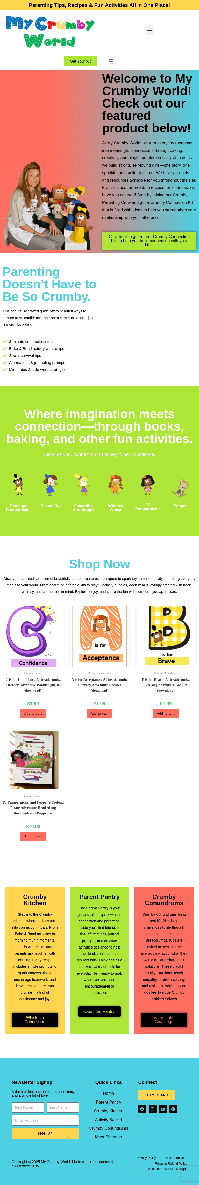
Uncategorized (33, 673)
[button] (149, 30)
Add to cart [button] (33, 713)
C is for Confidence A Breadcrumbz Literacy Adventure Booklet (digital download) (33, 685)
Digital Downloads (99, 673)
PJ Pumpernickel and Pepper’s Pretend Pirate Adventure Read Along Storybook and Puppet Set (33, 807)
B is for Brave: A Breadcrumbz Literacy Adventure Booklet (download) (166, 685)
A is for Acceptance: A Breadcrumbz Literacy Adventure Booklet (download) (100, 685)
